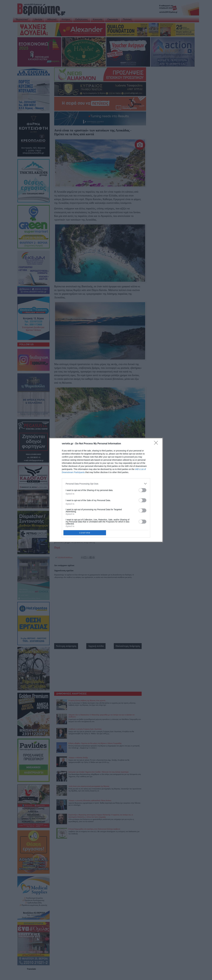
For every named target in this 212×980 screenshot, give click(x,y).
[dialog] (106, 490)
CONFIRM (84, 533)
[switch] (142, 490)
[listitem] (106, 483)
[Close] (157, 444)
